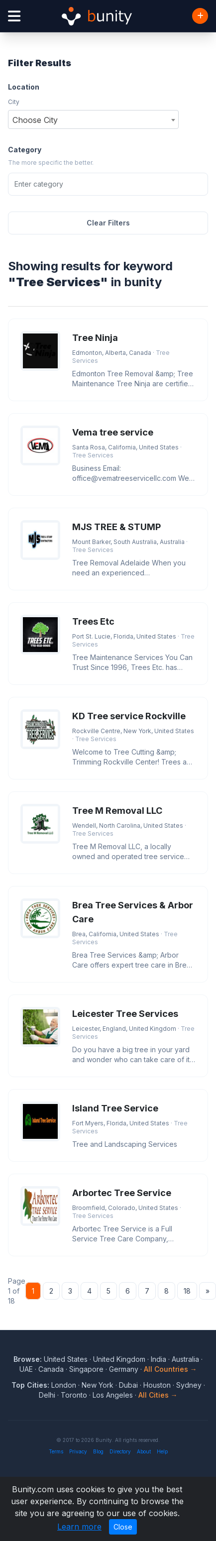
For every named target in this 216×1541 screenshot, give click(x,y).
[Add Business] (200, 16)
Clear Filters (108, 223)
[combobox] (93, 119)
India (158, 1359)
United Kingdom (119, 1359)
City (13, 102)
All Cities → (158, 1395)
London (63, 1385)
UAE (26, 1369)
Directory (120, 1451)
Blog (98, 1451)
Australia (185, 1359)
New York (97, 1385)
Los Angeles (113, 1395)
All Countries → (170, 1369)
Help (162, 1451)
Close (122, 1527)
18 (187, 1291)
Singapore (86, 1369)
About (144, 1451)
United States (66, 1359)
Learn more (79, 1527)
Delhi (47, 1395)
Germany (123, 1369)
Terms (56, 1451)
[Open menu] (14, 16)
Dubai (128, 1385)
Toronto (74, 1395)
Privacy (78, 1451)
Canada (51, 1369)
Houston (157, 1385)
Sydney (189, 1385)
